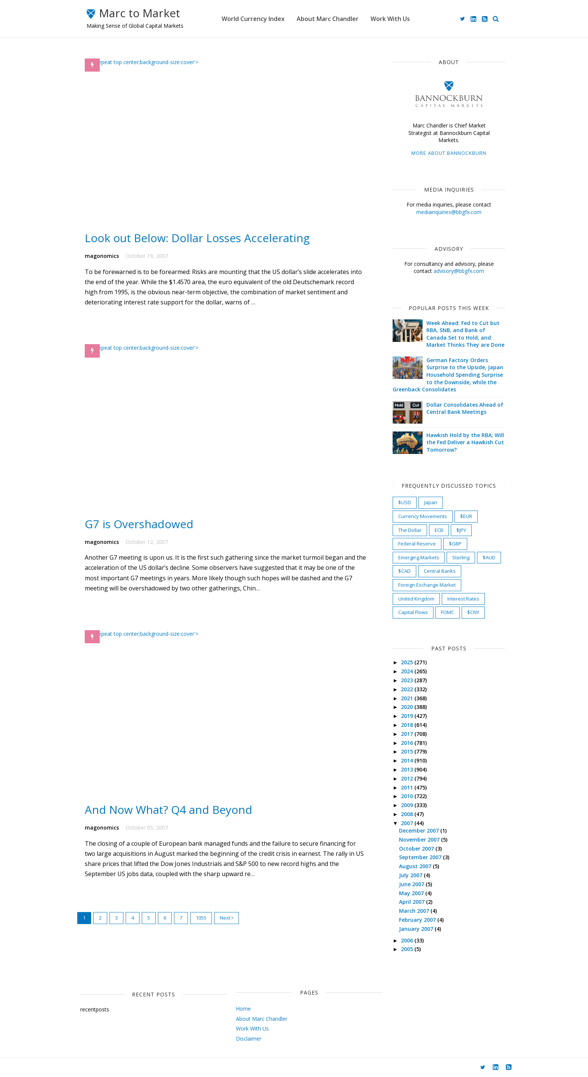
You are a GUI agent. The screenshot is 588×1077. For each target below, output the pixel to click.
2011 (404, 787)
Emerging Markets (415, 557)
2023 (404, 680)
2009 (404, 805)
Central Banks (437, 571)
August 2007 (413, 866)
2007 (404, 823)
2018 (404, 724)
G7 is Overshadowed (142, 531)
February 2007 (415, 919)
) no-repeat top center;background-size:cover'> (144, 62)
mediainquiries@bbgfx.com (445, 212)
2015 (404, 751)
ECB (436, 530)
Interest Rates (460, 598)
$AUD (486, 557)
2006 (404, 940)
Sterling (457, 557)
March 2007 (412, 910)
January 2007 (414, 928)
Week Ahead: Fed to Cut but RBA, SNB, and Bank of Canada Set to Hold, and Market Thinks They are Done (462, 334)
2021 (404, 698)
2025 (404, 662)
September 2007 (418, 857)
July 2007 (408, 875)
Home (232, 1008)
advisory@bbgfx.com (455, 270)
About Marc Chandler (333, 19)
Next (229, 930)
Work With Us (396, 19)
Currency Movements (419, 516)
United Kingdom (413, 598)
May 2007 (409, 893)
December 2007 (416, 830)
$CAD (401, 571)
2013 (404, 769)
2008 (404, 814)
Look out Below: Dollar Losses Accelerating (201, 242)
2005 (404, 949)
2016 (404, 742)
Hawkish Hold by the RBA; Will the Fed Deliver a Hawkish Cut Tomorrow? (462, 442)
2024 (404, 671)
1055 (204, 930)
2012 (404, 778)
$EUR (463, 516)
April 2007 (409, 901)
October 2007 (414, 848)
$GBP (452, 543)
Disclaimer (237, 1038)
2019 (404, 715)
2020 (404, 706)
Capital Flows (410, 612)
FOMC (444, 612)
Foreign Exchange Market (424, 584)
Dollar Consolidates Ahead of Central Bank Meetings (461, 408)
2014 (404, 760)
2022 (404, 689)
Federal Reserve (414, 543)
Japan (427, 502)
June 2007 (409, 884)
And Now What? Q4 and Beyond (172, 821)
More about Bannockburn (445, 153)
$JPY (458, 530)
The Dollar (406, 530)
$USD (401, 502)
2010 (404, 796)
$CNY (470, 612)
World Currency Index (258, 19)
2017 (404, 733)
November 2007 (417, 839)
